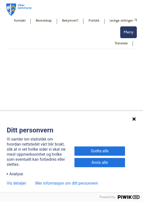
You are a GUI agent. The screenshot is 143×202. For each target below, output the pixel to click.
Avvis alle (100, 162)
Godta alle (100, 151)
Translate (121, 43)
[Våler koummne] (18, 9)
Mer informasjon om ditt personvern (66, 183)
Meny (128, 32)
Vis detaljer (16, 183)
